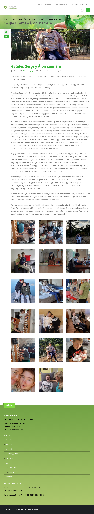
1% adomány (10, 444)
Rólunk (48, 4)
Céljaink (39, 4)
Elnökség (12, 472)
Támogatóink (10, 449)
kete (17, 71)
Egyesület (9, 463)
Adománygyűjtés (29, 71)
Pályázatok (9, 458)
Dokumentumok (60, 4)
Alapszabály (13, 468)
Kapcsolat (9, 477)
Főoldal (8, 440)
